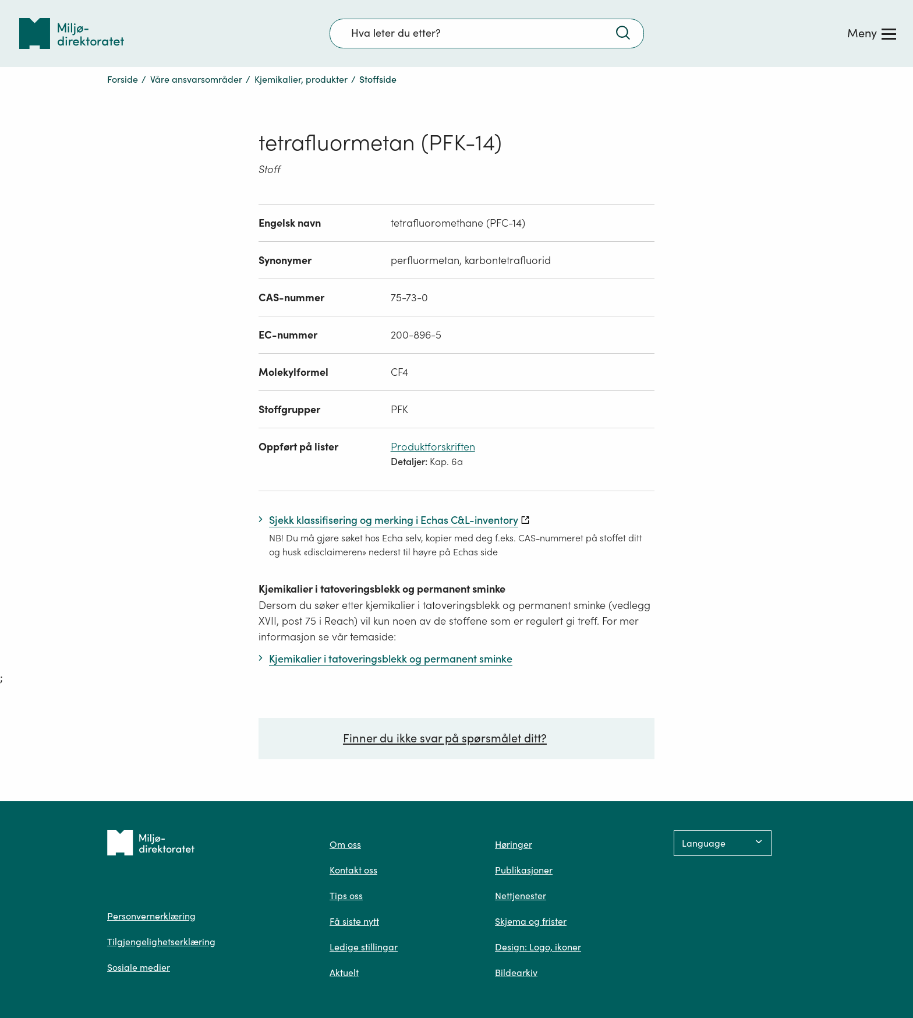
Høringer (513, 844)
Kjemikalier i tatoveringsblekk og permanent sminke (382, 589)
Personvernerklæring (151, 916)
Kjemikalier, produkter (301, 79)
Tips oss (346, 895)
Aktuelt (344, 972)
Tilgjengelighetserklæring (161, 941)
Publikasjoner (524, 870)
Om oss (345, 844)
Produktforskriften (433, 446)
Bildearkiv (516, 972)
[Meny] (872, 33)
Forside (122, 79)
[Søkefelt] (487, 33)
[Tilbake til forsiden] (71, 33)
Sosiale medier (138, 967)
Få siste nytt (354, 921)
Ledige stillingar (364, 947)
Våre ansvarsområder (196, 79)
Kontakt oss (353, 870)
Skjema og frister (531, 921)
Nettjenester (520, 895)
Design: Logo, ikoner (538, 947)
